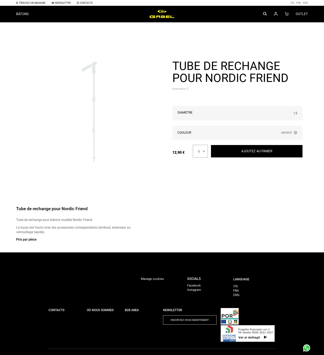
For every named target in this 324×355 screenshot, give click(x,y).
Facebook (194, 285)
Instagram (194, 290)
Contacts (85, 3)
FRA (298, 3)
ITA (292, 3)
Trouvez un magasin (30, 3)
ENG (305, 3)
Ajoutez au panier (256, 151)
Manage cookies (152, 279)
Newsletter (61, 3)
